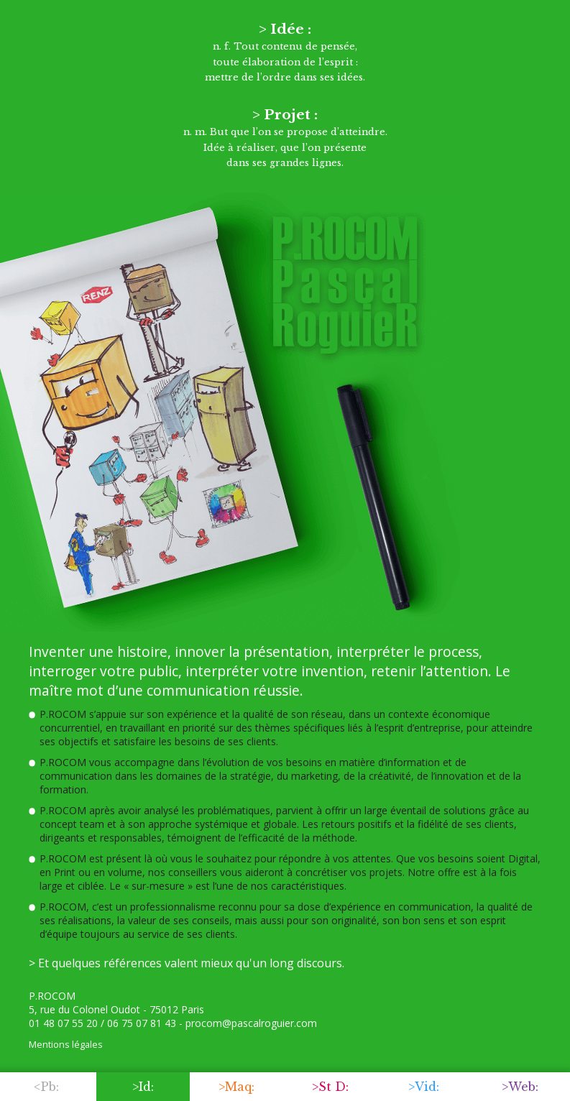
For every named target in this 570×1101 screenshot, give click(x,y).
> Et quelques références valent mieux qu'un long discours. (186, 963)
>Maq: (236, 1086)
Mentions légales (66, 1044)
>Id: (143, 1086)
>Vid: (423, 1086)
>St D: (330, 1086)
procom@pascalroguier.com (251, 1023)
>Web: (520, 1086)
